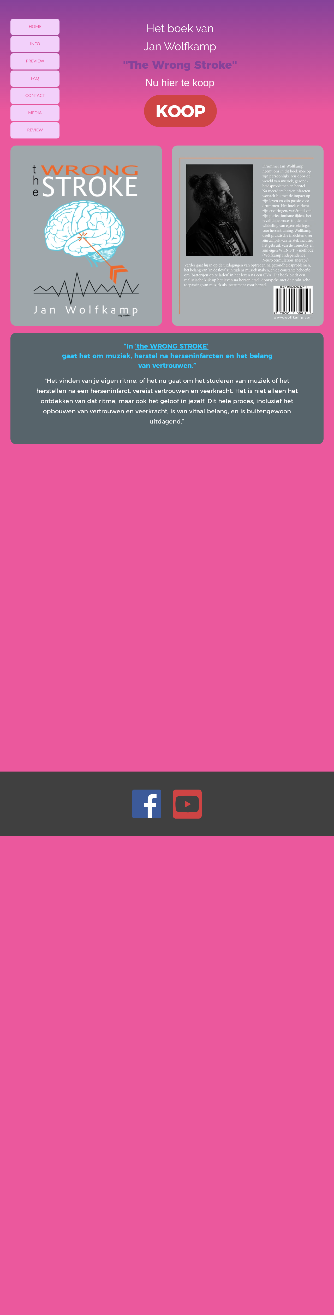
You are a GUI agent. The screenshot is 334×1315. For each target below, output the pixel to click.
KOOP (181, 111)
